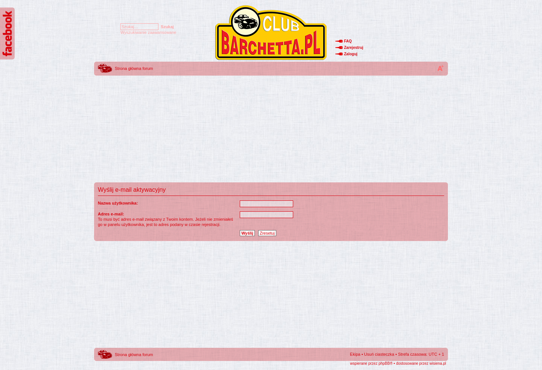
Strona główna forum (134, 68)
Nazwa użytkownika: (118, 203)
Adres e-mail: (111, 214)
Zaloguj (351, 54)
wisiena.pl (437, 363)
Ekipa (355, 354)
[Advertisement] (271, 129)
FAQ (348, 41)
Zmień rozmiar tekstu (440, 68)
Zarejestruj (353, 47)
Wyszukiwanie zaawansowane (148, 32)
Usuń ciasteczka (379, 354)
